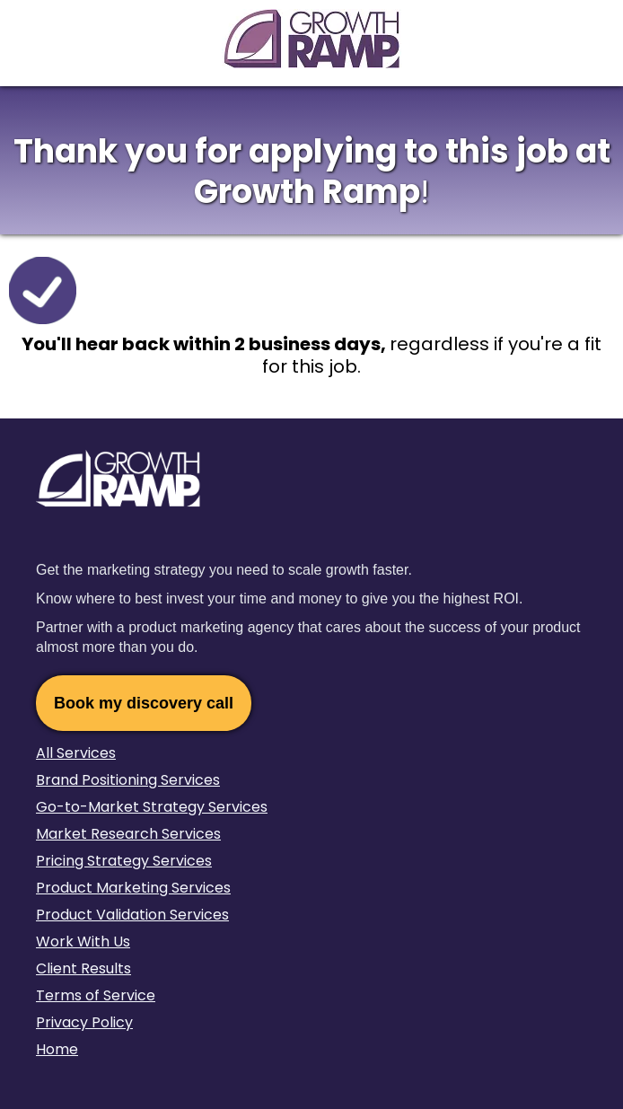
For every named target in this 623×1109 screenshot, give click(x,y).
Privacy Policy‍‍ (84, 1022)
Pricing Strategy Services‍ (124, 860)
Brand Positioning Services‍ (128, 780)
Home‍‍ (57, 1049)
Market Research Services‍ (128, 833)
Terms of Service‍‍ (95, 995)
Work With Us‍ (83, 941)
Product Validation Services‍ (132, 914)
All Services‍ (76, 753)
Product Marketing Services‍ (133, 887)
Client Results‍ (83, 968)
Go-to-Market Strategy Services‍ (152, 807)
